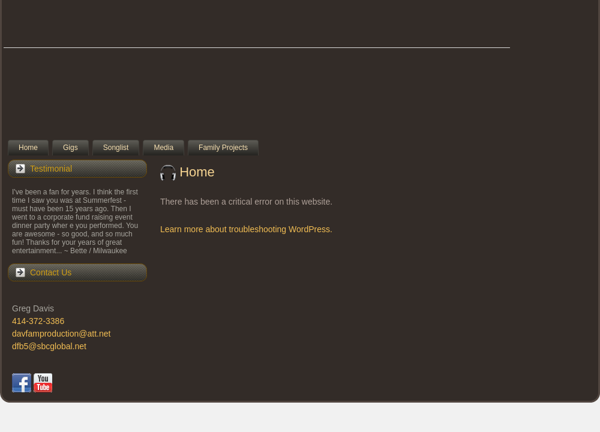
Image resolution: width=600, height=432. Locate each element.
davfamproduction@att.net (61, 333)
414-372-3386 (38, 321)
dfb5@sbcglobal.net (49, 346)
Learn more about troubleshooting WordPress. (246, 229)
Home (197, 171)
